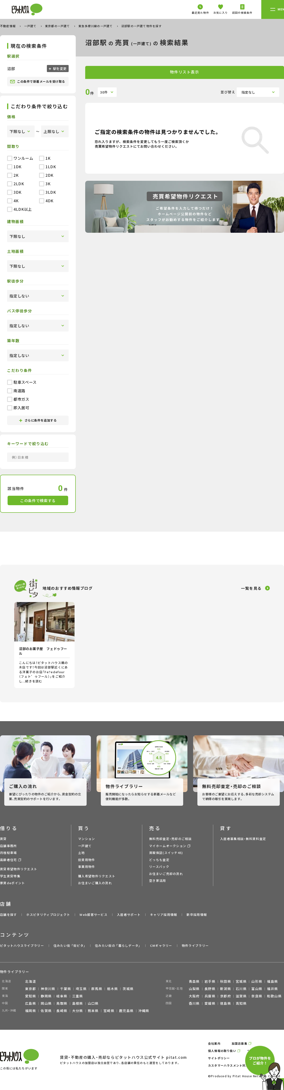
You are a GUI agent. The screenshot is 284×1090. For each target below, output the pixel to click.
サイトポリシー (219, 1058)
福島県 (272, 981)
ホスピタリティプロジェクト (48, 914)
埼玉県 (81, 988)
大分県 (77, 1010)
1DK (14, 166)
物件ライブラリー (195, 945)
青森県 (194, 981)
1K (44, 158)
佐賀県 (46, 1010)
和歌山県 (274, 996)
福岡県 (30, 1010)
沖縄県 (143, 1010)
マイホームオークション (167, 846)
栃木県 (112, 988)
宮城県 (241, 981)
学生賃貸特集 (10, 876)
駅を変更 (59, 68)
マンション (86, 838)
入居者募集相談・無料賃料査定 (243, 838)
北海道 (30, 981)
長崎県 (61, 1010)
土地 (81, 852)
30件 (104, 92)
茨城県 (128, 988)
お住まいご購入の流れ (95, 883)
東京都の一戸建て (58, 26)
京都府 (225, 996)
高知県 (241, 1003)
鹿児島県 (126, 1010)
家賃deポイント (12, 883)
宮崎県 (108, 1010)
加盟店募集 (239, 1043)
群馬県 (96, 988)
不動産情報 (8, 26)
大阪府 (194, 996)
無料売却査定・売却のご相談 (170, 838)
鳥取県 (61, 1003)
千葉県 (65, 988)
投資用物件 (86, 859)
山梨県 (194, 988)
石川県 (241, 988)
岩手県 (209, 981)
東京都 (30, 988)
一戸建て (31, 26)
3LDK (47, 192)
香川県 (194, 1003)
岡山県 (46, 1003)
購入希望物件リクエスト (96, 876)
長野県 (209, 988)
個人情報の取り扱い (222, 1051)
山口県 (93, 1003)
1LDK (47, 166)
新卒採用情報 (196, 914)
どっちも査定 (159, 859)
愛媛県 (209, 1003)
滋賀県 (241, 996)
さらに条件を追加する (38, 420)
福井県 (272, 988)
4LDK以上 (19, 209)
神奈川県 (48, 988)
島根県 (77, 1003)
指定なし (248, 92)
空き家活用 (157, 880)
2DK (46, 175)
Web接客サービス (93, 914)
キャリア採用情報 (163, 914)
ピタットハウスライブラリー (22, 945)
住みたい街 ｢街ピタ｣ (69, 945)
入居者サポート (129, 914)
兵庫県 (209, 996)
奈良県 (256, 996)
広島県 (30, 1003)
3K (44, 183)
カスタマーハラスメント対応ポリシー (234, 1065)
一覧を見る (251, 588)
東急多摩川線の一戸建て (96, 26)
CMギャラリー (161, 945)
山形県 (256, 981)
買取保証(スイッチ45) (166, 852)
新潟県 (225, 988)
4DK (46, 200)
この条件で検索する (38, 500)
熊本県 (93, 1010)
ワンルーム (20, 158)
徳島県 (225, 1003)
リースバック (159, 866)
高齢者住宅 (8, 859)
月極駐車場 (8, 852)
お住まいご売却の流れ (166, 873)
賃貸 (3, 838)
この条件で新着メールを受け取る (37, 81)
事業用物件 (86, 866)
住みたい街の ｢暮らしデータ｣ (118, 945)
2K (12, 175)
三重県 (77, 996)
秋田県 (225, 981)
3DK (14, 192)
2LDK (15, 183)
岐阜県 (61, 996)
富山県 (256, 988)
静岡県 (46, 996)
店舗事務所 (8, 846)
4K (12, 200)
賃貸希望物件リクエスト (18, 869)
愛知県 (30, 996)
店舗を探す (8, 914)
